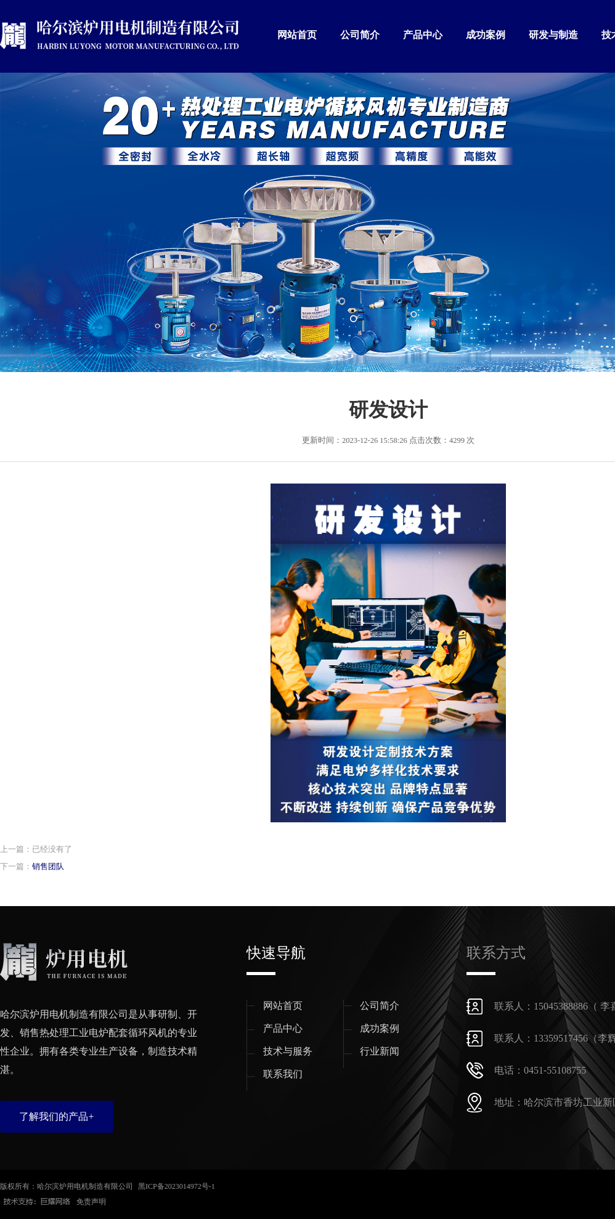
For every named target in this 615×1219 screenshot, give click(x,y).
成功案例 (485, 35)
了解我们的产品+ (56, 1116)
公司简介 (360, 35)
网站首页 (297, 35)
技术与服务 (287, 1051)
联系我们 (283, 1074)
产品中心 (422, 35)
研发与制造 (553, 35)
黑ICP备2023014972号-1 (176, 1186)
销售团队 (48, 866)
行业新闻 (379, 1051)
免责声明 (91, 1201)
